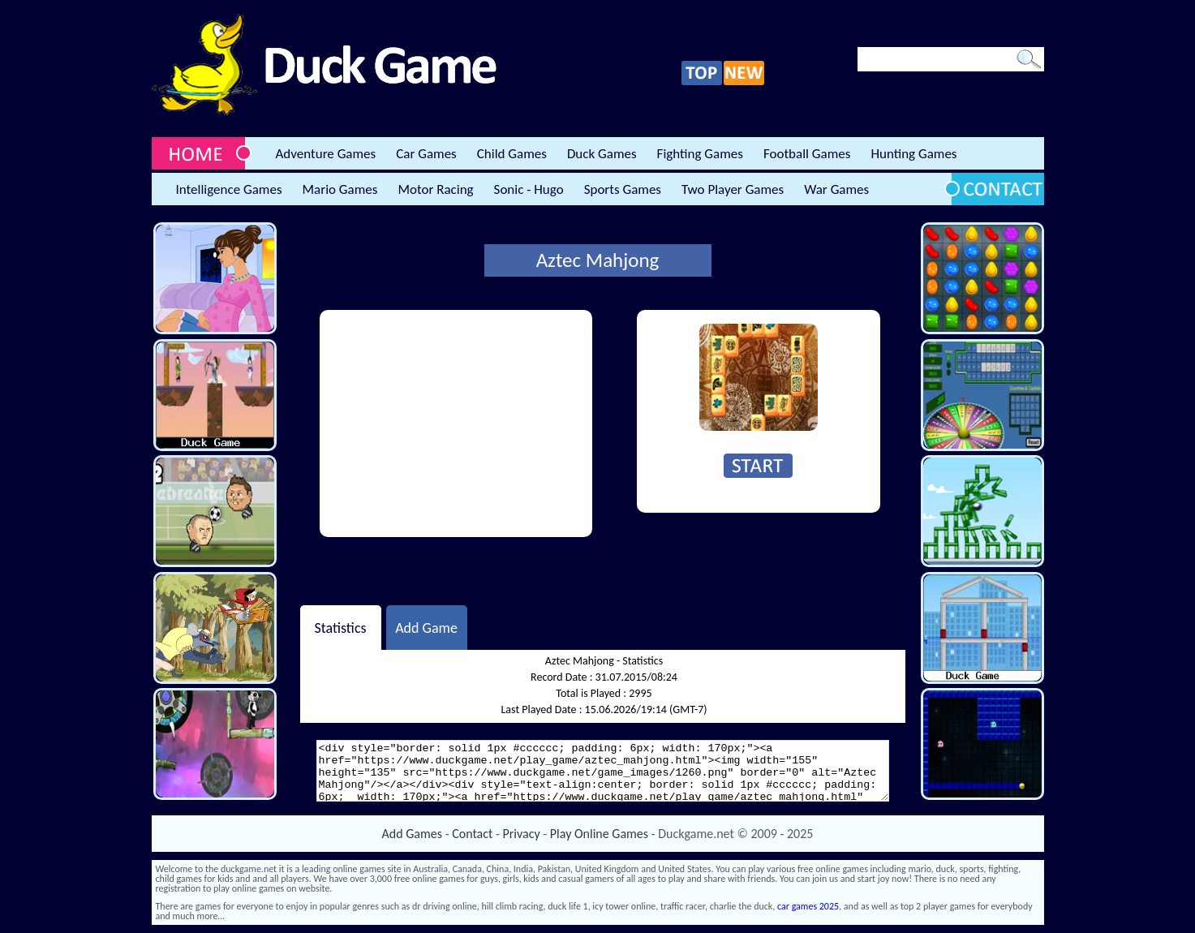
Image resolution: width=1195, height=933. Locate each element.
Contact (472, 833)
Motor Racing (435, 189)
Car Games (426, 153)
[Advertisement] (456, 423)
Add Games (412, 833)
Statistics (340, 627)
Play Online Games (599, 833)
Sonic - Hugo (529, 189)
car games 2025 (808, 906)
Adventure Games (326, 153)
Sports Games (622, 189)
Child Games (512, 153)
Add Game (426, 627)
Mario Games (340, 189)
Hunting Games (913, 153)
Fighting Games (700, 153)
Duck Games (602, 153)
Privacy (521, 833)
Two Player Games (732, 189)
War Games (836, 189)
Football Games (806, 153)
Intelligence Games (229, 189)
